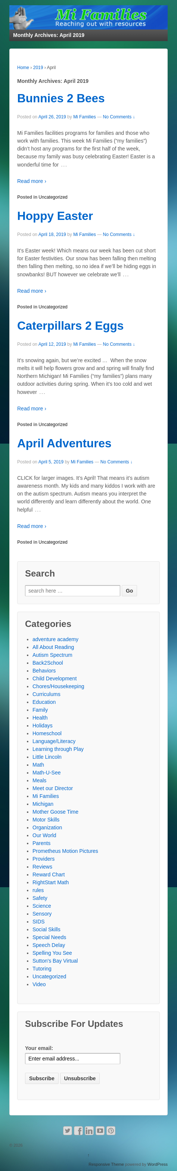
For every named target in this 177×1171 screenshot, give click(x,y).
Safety (39, 898)
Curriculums (46, 694)
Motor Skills (45, 820)
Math (38, 765)
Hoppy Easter (55, 216)
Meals (39, 780)
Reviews (42, 867)
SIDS (38, 922)
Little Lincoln (47, 757)
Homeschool (47, 733)
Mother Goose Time (55, 812)
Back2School (47, 663)
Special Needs (49, 937)
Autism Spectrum (52, 655)
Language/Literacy (53, 741)
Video (39, 984)
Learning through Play (58, 749)
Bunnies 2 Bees (61, 98)
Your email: (39, 1048)
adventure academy (55, 639)
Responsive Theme (106, 1164)
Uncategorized (52, 197)
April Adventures (64, 443)
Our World (44, 835)
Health (39, 718)
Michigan (42, 804)
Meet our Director (52, 788)
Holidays (42, 726)
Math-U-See (46, 773)
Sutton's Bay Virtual (55, 961)
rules (38, 890)
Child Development (54, 678)
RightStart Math (50, 882)
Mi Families (84, 116)
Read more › (31, 181)
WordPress (158, 1164)
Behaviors (44, 671)
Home (23, 67)
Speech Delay (48, 945)
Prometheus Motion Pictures (65, 851)
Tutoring (42, 969)
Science (41, 906)
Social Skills (46, 929)
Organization (47, 827)
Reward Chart (48, 875)
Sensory (42, 914)
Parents (41, 843)
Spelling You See (52, 953)
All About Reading (53, 647)
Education (44, 702)
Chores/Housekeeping (58, 686)
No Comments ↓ (119, 116)
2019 (38, 67)
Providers (43, 859)
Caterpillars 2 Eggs (70, 325)
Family (40, 710)
